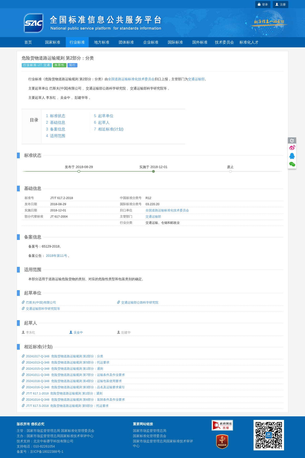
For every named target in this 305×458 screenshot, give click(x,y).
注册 (280, 4)
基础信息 (57, 122)
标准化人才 (249, 42)
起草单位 (105, 116)
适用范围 (57, 136)
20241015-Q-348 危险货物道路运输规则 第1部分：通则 (62, 368)
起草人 (104, 122)
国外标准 (200, 42)
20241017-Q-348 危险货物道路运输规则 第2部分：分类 (62, 356)
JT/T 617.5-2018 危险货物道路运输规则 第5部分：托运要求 (65, 406)
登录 (263, 4)
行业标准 (77, 42)
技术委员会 (224, 42)
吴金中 (76, 332)
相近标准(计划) (111, 129)
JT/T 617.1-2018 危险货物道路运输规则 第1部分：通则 (62, 393)
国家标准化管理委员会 (149, 436)
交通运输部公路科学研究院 (137, 302)
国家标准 (52, 42)
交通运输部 (196, 79)
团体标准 (126, 42)
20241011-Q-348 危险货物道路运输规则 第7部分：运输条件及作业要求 (73, 375)
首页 (28, 42)
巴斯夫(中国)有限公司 (39, 302)
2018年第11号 (56, 256)
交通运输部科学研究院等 (41, 308)
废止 (230, 167)
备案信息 (57, 129)
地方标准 (101, 42)
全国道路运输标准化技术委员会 (131, 79)
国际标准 (175, 42)
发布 (79, 167)
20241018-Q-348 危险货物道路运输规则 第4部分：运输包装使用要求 (72, 381)
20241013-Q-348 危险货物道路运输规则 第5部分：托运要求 (65, 362)
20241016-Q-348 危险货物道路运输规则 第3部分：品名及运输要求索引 (73, 387)
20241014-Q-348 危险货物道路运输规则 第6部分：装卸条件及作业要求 (73, 399)
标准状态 (57, 116)
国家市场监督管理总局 (149, 431)
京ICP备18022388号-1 (46, 451)
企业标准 (150, 42)
